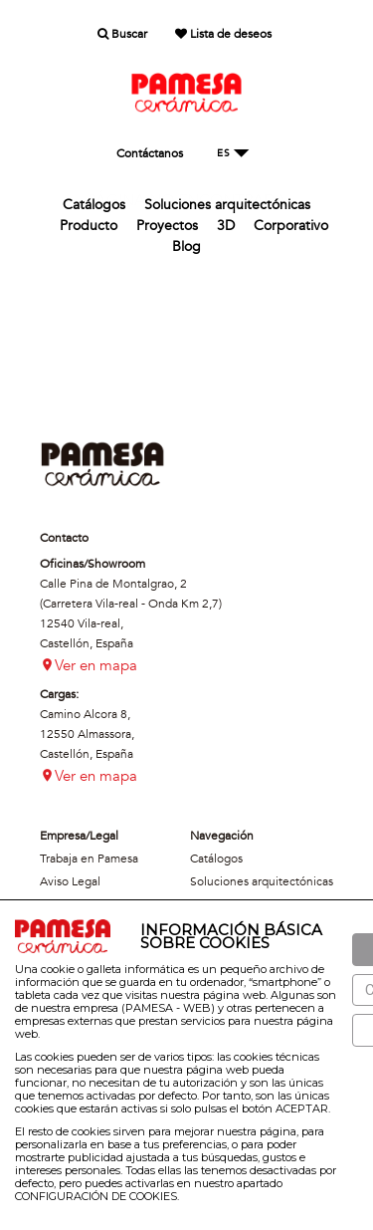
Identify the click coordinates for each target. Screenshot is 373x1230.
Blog (186, 246)
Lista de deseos (223, 34)
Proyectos (167, 225)
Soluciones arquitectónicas (227, 204)
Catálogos (94, 204)
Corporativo (291, 225)
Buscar (122, 34)
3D (226, 225)
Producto (88, 225)
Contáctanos (149, 153)
